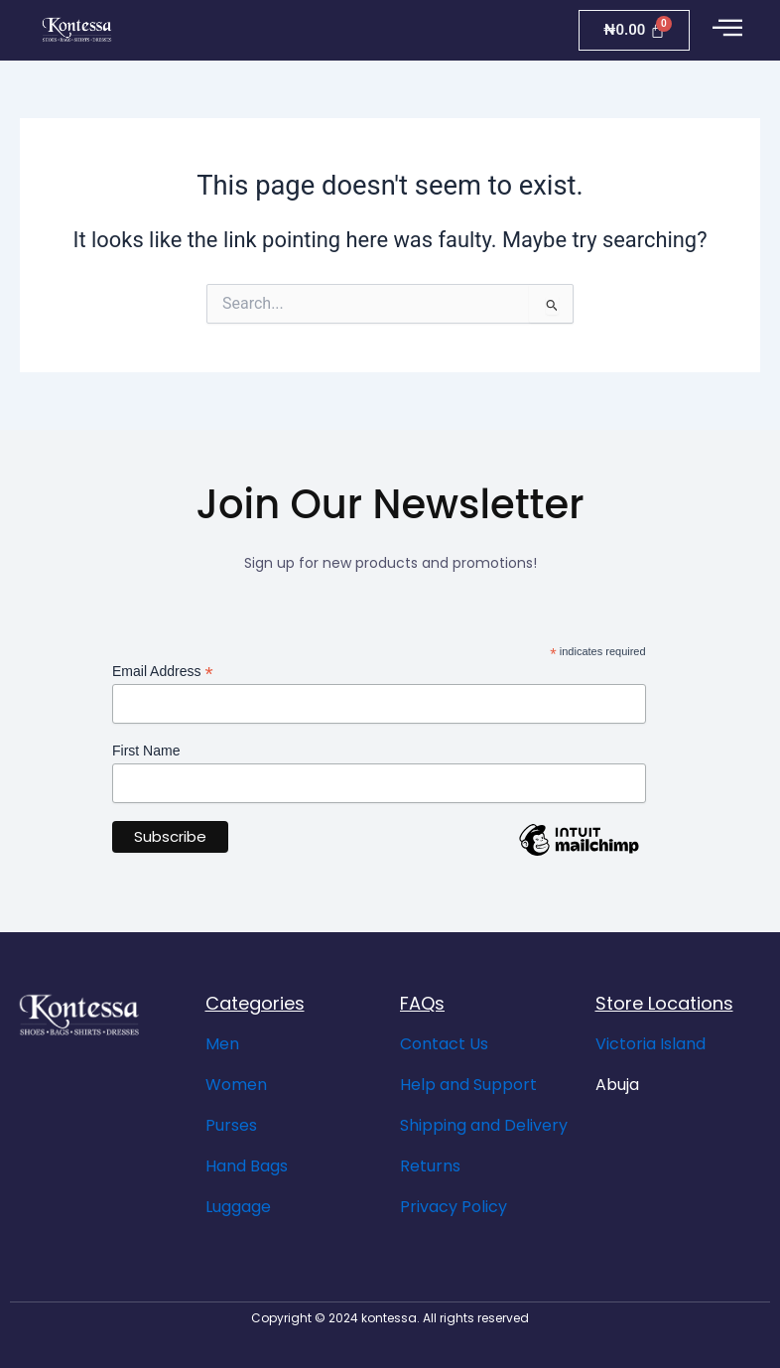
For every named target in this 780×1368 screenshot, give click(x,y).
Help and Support (468, 1084)
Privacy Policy (453, 1206)
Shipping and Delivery (484, 1125)
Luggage (238, 1206)
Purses (231, 1125)
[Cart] (634, 30)
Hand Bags (246, 1166)
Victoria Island (650, 1043)
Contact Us (444, 1043)
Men (222, 1043)
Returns (430, 1166)
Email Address (162, 671)
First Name (146, 750)
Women (236, 1084)
